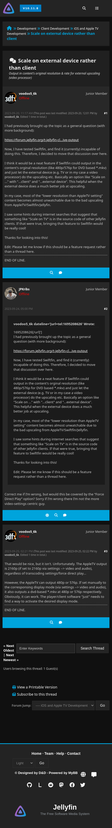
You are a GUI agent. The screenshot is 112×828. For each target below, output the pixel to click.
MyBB (73, 773)
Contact (73, 753)
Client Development (55, 28)
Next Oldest (8, 648)
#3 (105, 551)
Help (60, 753)
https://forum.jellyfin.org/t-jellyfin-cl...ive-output (42, 139)
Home (36, 753)
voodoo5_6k (28, 93)
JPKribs (24, 289)
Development (26, 28)
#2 (105, 309)
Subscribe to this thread (37, 694)
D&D (42, 773)
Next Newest (9, 657)
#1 (105, 113)
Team (49, 753)
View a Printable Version (37, 687)
